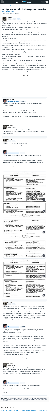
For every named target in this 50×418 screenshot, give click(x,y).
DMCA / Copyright (42, 410)
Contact (3, 410)
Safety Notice (34, 410)
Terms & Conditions (25, 410)
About (10, 410)
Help (7, 410)
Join (47, 1)
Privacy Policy (15, 410)
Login (43, 1)
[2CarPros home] (22, 2)
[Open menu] (2, 1)
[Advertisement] (24, 85)
